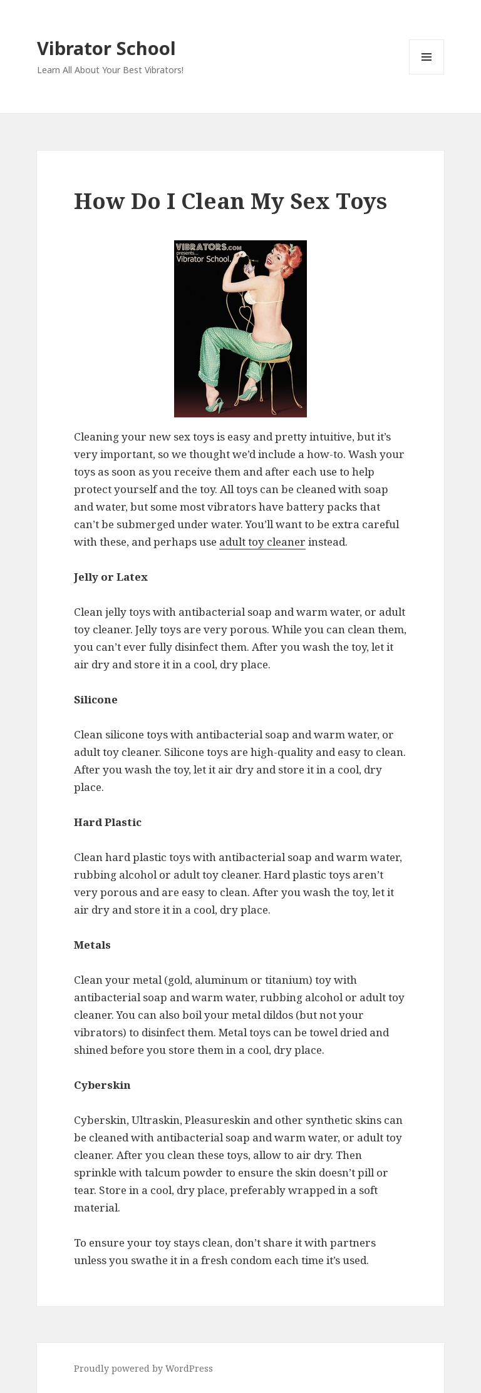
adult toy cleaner (262, 541)
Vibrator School (106, 48)
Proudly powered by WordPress (143, 1368)
